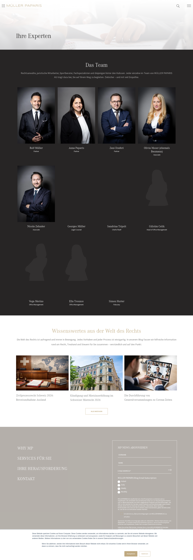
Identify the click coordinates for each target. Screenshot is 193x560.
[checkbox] (144, 487)
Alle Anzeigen (96, 411)
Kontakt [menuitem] (26, 478)
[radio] (144, 482)
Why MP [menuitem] (25, 448)
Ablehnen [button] (144, 554)
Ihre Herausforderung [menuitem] (42, 468)
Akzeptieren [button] (131, 554)
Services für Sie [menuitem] (34, 458)
